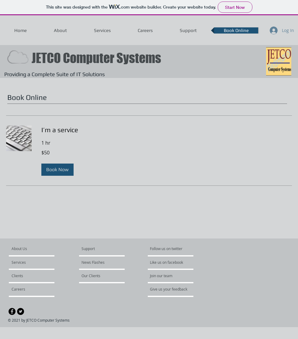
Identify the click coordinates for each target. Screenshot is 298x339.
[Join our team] (166, 275)
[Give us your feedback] (172, 289)
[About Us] (35, 248)
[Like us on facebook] (168, 262)
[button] (57, 170)
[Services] (29, 262)
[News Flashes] (98, 262)
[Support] (95, 248)
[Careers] (28, 289)
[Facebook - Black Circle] (12, 311)
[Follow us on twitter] (166, 248)
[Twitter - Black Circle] (20, 311)
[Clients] (28, 275)
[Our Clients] (97, 275)
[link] (166, 129)
